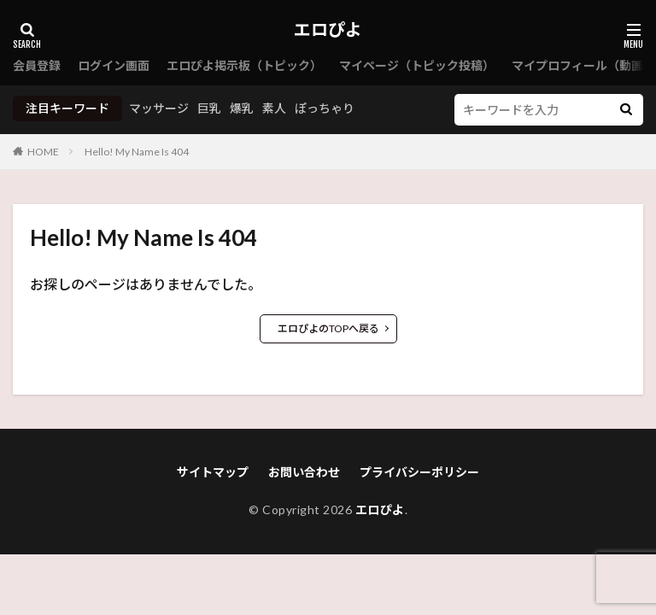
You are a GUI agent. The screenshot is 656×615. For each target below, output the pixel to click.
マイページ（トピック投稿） (417, 65)
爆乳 (242, 108)
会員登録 (37, 65)
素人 (274, 108)
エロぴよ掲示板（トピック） (244, 65)
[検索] (626, 110)
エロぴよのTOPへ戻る (328, 328)
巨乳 (209, 108)
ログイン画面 (113, 65)
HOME (43, 151)
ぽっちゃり (324, 108)
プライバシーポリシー (419, 472)
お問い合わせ (304, 472)
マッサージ (159, 108)
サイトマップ (213, 472)
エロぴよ (328, 29)
